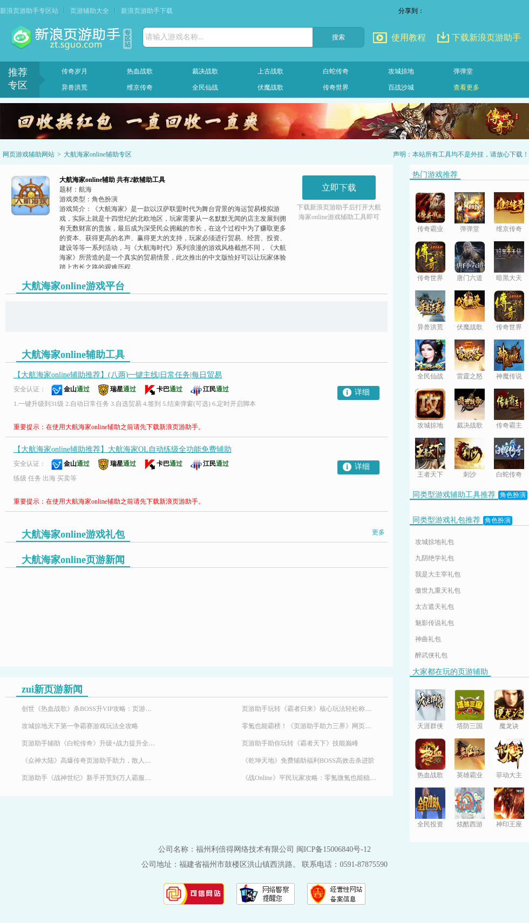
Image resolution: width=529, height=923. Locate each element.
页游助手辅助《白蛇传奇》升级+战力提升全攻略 (89, 743)
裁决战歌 (205, 71)
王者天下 (430, 474)
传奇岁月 (74, 71)
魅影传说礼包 (434, 623)
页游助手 (67, 38)
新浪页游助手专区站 (29, 11)
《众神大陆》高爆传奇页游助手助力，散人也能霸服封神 (89, 760)
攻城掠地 (401, 71)
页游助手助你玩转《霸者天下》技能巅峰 (300, 743)
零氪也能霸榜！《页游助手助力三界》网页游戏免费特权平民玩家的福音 (309, 726)
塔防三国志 (470, 726)
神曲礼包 (428, 639)
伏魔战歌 (270, 87)
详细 (362, 392)
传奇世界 (336, 87)
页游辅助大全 (89, 11)
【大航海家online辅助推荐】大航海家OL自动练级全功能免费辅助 (122, 449)
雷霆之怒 (470, 376)
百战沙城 (401, 87)
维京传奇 (140, 87)
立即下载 (339, 187)
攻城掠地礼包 (434, 542)
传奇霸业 (430, 229)
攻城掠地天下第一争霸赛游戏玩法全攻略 (80, 726)
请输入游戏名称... (174, 37)
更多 (378, 532)
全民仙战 (205, 87)
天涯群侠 (430, 726)
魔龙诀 (509, 726)
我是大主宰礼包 (437, 574)
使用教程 (408, 37)
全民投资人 (430, 825)
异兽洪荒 (74, 87)
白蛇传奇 (336, 71)
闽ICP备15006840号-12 (333, 849)
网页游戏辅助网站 (29, 154)
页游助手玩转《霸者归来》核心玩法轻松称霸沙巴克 (309, 708)
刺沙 (469, 474)
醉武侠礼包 (431, 655)
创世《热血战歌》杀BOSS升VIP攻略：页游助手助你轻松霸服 (89, 708)
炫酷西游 (470, 824)
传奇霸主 (509, 425)
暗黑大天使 (509, 278)
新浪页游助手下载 (147, 11)
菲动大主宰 (509, 776)
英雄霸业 (470, 775)
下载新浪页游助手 (486, 37)
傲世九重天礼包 (437, 590)
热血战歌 (140, 71)
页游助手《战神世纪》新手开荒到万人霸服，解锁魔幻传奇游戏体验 (89, 778)
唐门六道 (470, 278)
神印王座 (509, 824)
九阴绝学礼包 (434, 558)
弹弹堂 (463, 71)
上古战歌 (270, 71)
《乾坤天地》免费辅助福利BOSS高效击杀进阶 (308, 760)
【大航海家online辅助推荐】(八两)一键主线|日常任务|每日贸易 (117, 375)
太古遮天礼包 (434, 606)
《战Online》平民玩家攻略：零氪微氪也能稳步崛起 (309, 778)
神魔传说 (509, 376)
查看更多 (466, 87)
